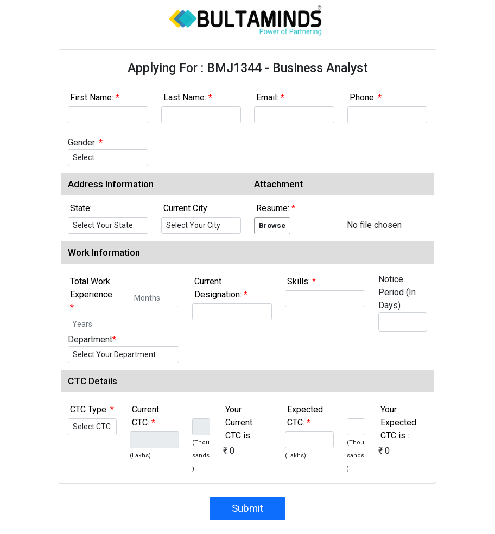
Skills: (301, 281)
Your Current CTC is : (239, 422)
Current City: (186, 208)
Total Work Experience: (92, 294)
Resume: (275, 208)
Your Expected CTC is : (398, 422)
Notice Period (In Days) (397, 292)
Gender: (85, 142)
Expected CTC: (305, 416)
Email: (270, 97)
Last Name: (187, 97)
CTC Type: (92, 409)
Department (92, 339)
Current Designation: (221, 288)
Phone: (366, 97)
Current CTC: (145, 416)
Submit (247, 508)
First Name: (94, 97)
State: (81, 208)
